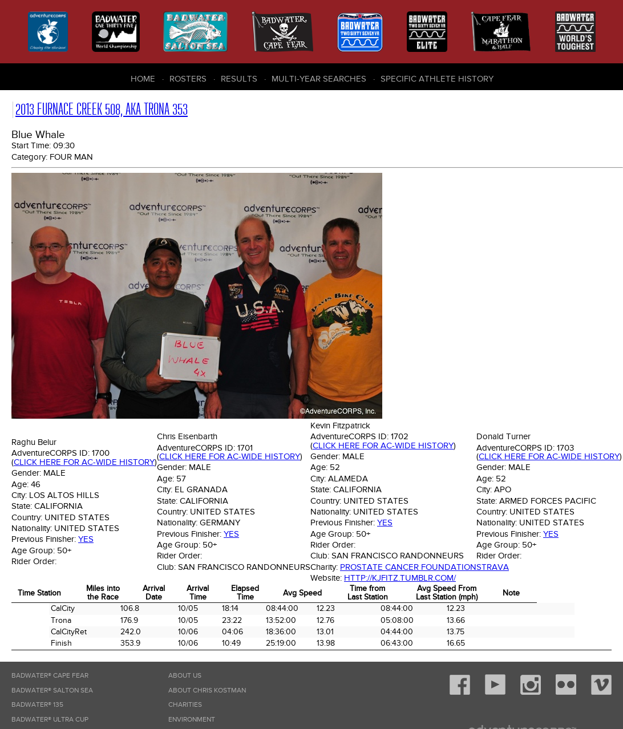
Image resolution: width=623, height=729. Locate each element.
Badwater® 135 (37, 704)
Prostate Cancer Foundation (408, 567)
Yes (86, 539)
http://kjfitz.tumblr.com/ (400, 578)
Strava (492, 567)
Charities (185, 704)
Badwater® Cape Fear (49, 675)
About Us (184, 675)
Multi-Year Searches (319, 79)
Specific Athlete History (437, 79)
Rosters (188, 79)
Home (143, 79)
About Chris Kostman (207, 690)
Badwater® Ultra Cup (49, 719)
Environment (191, 719)
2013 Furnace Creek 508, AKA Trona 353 (101, 109)
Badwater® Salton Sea (52, 690)
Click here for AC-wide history (84, 462)
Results (239, 79)
